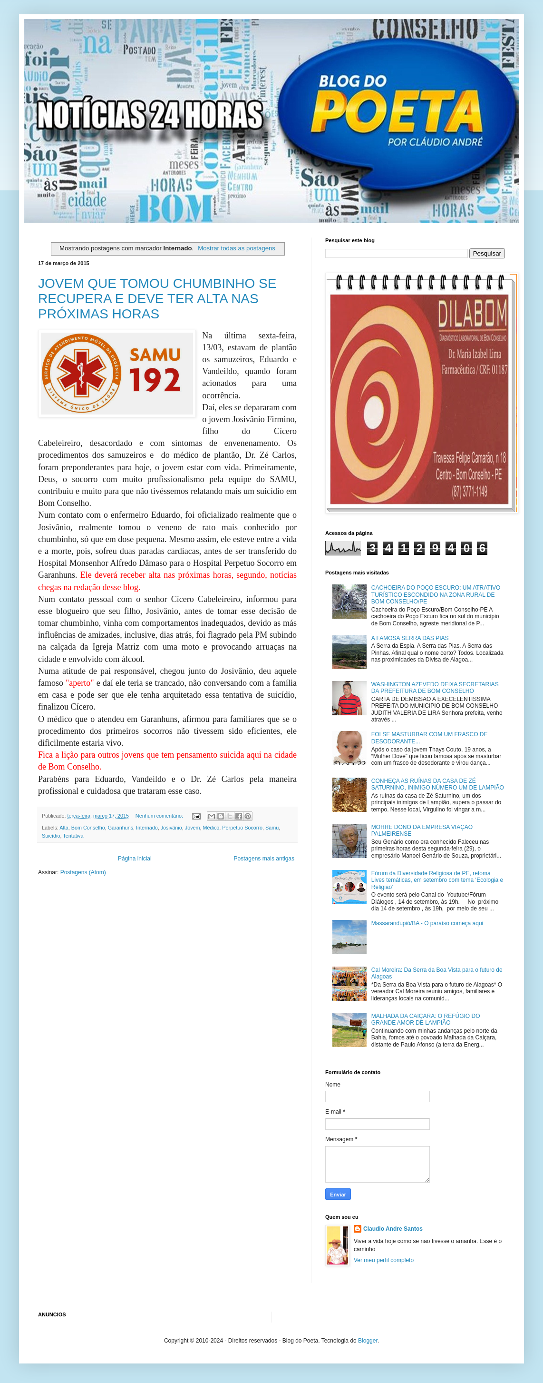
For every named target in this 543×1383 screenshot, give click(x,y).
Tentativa (73, 836)
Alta (63, 827)
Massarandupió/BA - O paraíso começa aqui (427, 923)
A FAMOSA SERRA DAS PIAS (410, 638)
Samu (272, 827)
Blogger (368, 1340)
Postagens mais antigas (264, 858)
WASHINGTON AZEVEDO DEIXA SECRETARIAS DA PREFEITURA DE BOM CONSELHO (435, 687)
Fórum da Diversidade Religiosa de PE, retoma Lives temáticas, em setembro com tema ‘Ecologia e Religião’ (437, 880)
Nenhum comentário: (160, 816)
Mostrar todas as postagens (236, 248)
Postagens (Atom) (83, 872)
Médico (211, 827)
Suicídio (51, 836)
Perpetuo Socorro (242, 827)
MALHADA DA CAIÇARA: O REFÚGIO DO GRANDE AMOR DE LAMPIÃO (425, 1019)
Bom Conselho (88, 827)
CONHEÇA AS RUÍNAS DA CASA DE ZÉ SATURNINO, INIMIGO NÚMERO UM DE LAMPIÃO (437, 784)
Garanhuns (120, 827)
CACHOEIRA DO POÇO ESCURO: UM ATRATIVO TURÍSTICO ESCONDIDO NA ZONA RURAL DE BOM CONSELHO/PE (436, 594)
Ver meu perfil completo (384, 1260)
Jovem (192, 827)
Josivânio (171, 827)
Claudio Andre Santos (393, 1228)
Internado (147, 827)
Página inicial (135, 858)
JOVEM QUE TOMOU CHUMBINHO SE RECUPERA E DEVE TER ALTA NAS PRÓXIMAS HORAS (157, 298)
